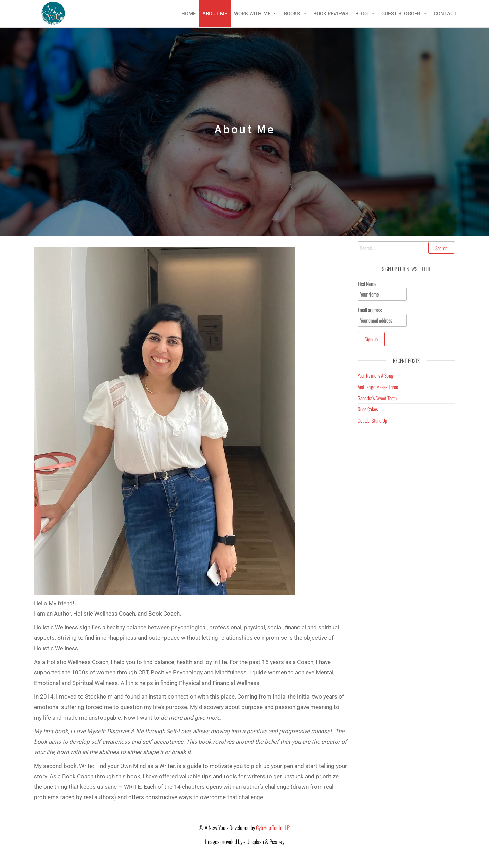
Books (292, 14)
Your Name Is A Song (375, 375)
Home (188, 14)
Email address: (382, 316)
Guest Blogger (400, 14)
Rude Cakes (368, 409)
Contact (445, 14)
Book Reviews (330, 14)
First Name (382, 290)
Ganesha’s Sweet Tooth (377, 398)
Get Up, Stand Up (372, 420)
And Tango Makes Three (378, 386)
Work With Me (252, 14)
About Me (214, 14)
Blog (361, 14)
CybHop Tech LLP (273, 827)
